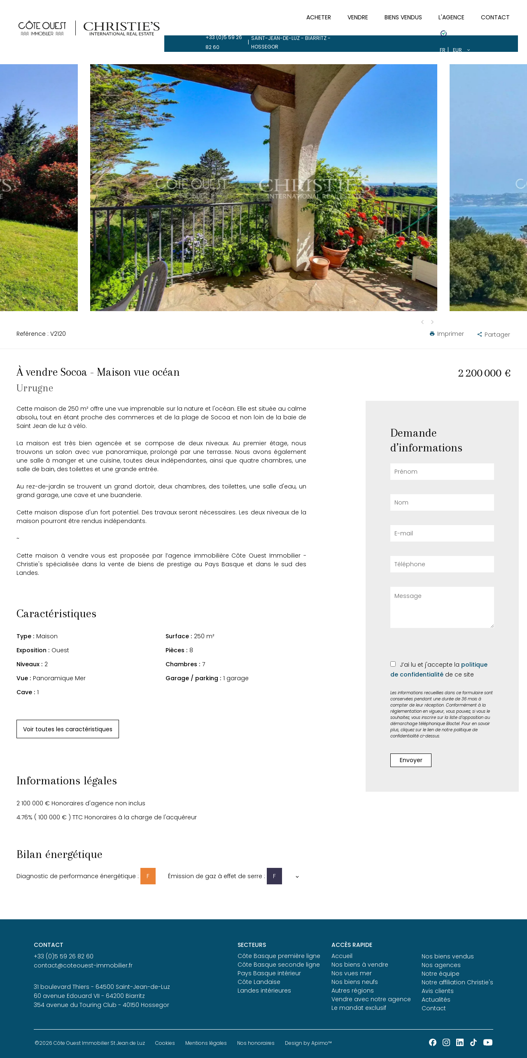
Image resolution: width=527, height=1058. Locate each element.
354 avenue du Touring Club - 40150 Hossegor (101, 1005)
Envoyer (411, 760)
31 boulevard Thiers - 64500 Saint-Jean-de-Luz (102, 987)
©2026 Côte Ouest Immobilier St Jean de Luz (90, 1042)
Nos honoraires (256, 1042)
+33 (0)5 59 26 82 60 (67, 8)
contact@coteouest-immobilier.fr (83, 965)
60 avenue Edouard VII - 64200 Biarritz (89, 996)
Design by (308, 1042)
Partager (493, 334)
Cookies (165, 1042)
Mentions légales (206, 1042)
